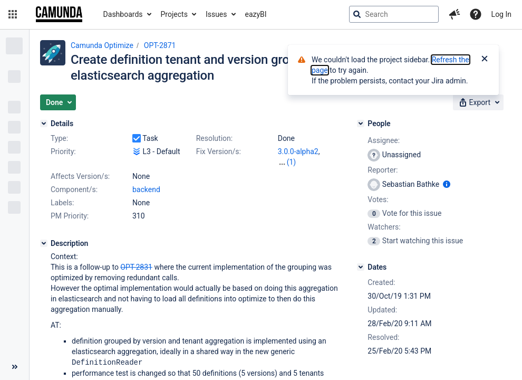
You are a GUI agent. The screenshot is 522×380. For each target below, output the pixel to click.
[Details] (43, 123)
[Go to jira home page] (59, 14)
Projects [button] (174, 14)
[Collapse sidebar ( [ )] (14, 367)
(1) (291, 162)
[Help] (475, 14)
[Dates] (360, 267)
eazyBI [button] (256, 14)
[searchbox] (394, 14)
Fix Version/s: (218, 151)
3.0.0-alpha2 (298, 151)
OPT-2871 (160, 45)
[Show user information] (446, 184)
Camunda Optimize (102, 45)
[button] (12, 14)
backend (146, 189)
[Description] (43, 243)
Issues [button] (216, 14)
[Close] (484, 59)
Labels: (62, 202)
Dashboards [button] (123, 14)
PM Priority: (70, 216)
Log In (501, 14)
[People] (360, 123)
